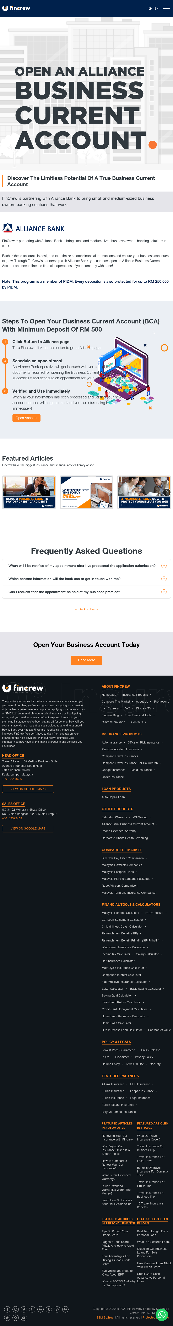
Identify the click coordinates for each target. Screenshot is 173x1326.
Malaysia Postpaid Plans (118, 872)
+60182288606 (12, 779)
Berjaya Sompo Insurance (119, 1112)
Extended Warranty (114, 817)
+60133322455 (12, 818)
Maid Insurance (141, 770)
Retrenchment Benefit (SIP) (120, 933)
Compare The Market (116, 701)
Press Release (150, 1050)
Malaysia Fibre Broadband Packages (126, 878)
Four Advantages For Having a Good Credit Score (116, 1260)
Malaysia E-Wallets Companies (122, 865)
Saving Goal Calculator (117, 995)
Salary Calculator (147, 954)
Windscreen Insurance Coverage (123, 947)
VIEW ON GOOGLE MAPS (28, 789)
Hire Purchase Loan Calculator (122, 1030)
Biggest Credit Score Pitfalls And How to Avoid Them (118, 1246)
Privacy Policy (144, 1057)
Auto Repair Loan (113, 797)
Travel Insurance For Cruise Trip (150, 1184)
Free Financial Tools (138, 715)
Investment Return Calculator (121, 1002)
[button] (167, 492)
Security (155, 1064)
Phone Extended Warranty (119, 831)
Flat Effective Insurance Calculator (124, 982)
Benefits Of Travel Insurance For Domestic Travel (153, 1171)
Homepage (109, 694)
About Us (142, 701)
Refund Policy (111, 1064)
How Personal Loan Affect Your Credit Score (154, 1265)
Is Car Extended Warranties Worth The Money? (116, 1190)
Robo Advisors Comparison (119, 885)
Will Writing (140, 817)
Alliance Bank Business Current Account (128, 824)
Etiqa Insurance (140, 1098)
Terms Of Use (135, 1064)
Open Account (26, 418)
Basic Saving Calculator (145, 988)
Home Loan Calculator (116, 1023)
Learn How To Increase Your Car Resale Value (117, 1202)
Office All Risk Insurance (144, 742)
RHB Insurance (140, 1084)
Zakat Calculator (112, 988)
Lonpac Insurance (142, 1091)
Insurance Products (135, 694)
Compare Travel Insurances (120, 756)
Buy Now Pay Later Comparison (123, 858)
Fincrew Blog (110, 715)
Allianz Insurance (113, 1084)
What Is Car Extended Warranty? (116, 1177)
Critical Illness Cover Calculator (122, 926)
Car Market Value (159, 1030)
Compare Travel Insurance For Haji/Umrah (130, 763)
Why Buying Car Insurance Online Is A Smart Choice (116, 1150)
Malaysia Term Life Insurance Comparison (129, 892)
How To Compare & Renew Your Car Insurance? (114, 1165)
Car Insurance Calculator (118, 961)
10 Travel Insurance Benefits (150, 1205)
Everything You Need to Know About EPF (117, 1272)
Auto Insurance (112, 742)
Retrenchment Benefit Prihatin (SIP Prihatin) (131, 940)
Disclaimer (122, 1057)
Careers (113, 708)
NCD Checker (154, 913)
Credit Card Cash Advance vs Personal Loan (151, 1278)
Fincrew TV (143, 708)
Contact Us (138, 722)
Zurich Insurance (113, 1098)
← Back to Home (86, 609)
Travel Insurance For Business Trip (150, 1148)
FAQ (127, 708)
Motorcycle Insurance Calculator (123, 968)
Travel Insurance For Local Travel (150, 1159)
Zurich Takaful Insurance (118, 1105)
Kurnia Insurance (113, 1091)
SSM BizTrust (105, 1317)
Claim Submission (113, 722)
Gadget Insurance (113, 770)
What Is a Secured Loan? (154, 1242)
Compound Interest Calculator (121, 975)
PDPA (105, 1057)
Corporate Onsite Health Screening (125, 838)
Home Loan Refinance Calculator (123, 1016)
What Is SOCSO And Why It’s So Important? (118, 1283)
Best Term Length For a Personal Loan (152, 1233)
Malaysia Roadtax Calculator (120, 913)
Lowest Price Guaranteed (118, 1050)
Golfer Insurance (113, 777)
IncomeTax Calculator (116, 954)
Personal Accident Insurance (120, 749)
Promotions (161, 701)
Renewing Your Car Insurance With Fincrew (117, 1137)
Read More (86, 660)
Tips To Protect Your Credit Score (115, 1233)
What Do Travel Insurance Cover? (149, 1137)
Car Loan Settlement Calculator (122, 919)
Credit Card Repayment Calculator (124, 1009)
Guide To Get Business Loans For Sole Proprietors (152, 1252)
